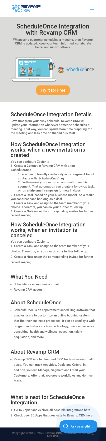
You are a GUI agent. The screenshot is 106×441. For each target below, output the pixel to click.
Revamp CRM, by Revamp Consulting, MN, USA (69, 434)
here (87, 410)
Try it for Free (53, 90)
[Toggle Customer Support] (78, 426)
